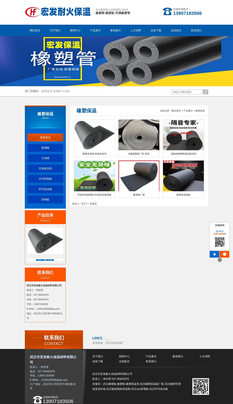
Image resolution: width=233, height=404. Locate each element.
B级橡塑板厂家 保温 (138, 156)
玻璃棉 (57, 91)
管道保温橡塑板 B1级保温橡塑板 (94, 197)
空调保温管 (45, 168)
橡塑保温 (47, 91)
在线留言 (124, 361)
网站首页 (35, 30)
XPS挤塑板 (45, 178)
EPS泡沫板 (45, 189)
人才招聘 (204, 356)
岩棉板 (45, 199)
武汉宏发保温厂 (115, 342)
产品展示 (188, 110)
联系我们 (151, 361)
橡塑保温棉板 (183, 197)
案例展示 (177, 356)
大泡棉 (66, 91)
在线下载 (97, 361)
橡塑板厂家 (139, 197)
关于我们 (97, 356)
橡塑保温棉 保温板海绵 (94, 156)
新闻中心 (124, 356)
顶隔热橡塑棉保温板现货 (183, 156)
